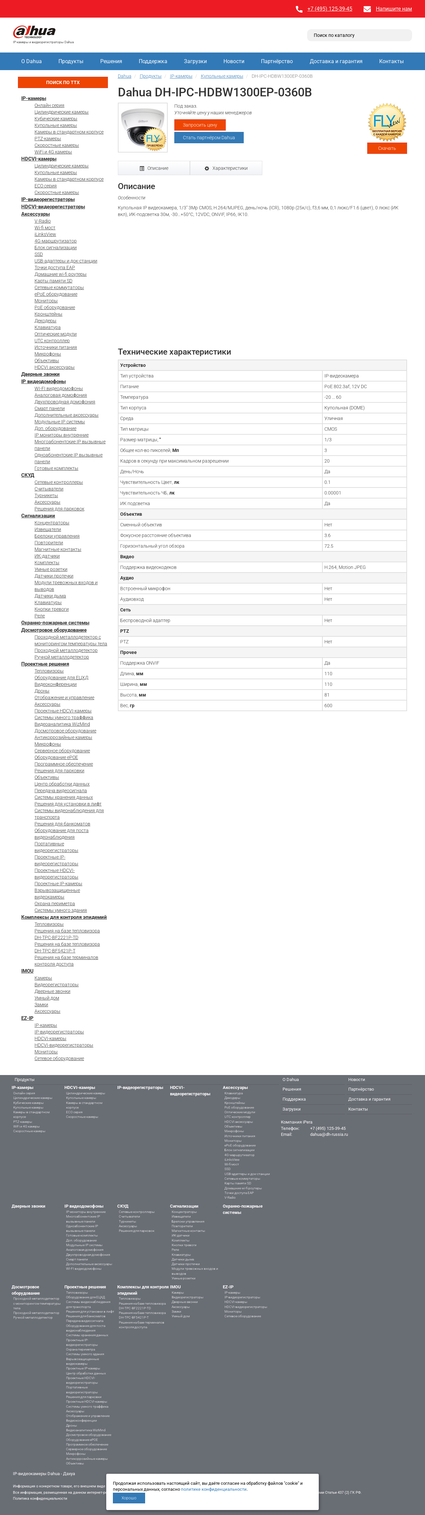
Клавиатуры (48, 602)
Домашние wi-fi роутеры (61, 274)
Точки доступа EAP (55, 267)
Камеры (43, 978)
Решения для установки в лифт (68, 804)
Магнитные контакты (58, 549)
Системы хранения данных (64, 797)
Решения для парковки (59, 770)
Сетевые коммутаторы (59, 287)
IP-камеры (33, 98)
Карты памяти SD (53, 280)
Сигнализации (38, 516)
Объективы (47, 360)
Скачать (387, 148)
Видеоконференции (56, 684)
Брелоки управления (57, 536)
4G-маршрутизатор (56, 241)
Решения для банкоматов (62, 823)
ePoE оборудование (56, 294)
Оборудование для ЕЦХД (61, 677)
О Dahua (31, 61)
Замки (41, 1004)
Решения (111, 61)
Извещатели (48, 529)
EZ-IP (27, 1018)
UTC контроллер (52, 340)
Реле (40, 615)
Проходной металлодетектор (66, 650)
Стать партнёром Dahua (209, 137)
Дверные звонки (40, 374)
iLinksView (45, 234)
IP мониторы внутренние (62, 435)
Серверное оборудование (62, 750)
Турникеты (46, 495)
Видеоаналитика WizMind (62, 724)
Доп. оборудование (55, 428)
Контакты (391, 61)
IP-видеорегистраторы (48, 199)
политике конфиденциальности (214, 1489)
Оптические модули (56, 334)
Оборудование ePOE (56, 757)
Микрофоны (48, 354)
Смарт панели (50, 408)
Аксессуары (35, 214)
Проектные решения (45, 664)
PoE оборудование (55, 307)
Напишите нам (394, 9)
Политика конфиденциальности (40, 1498)
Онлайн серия (49, 105)
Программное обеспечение (64, 764)
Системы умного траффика (64, 717)
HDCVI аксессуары (55, 367)
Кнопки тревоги (52, 609)
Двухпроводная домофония (65, 401)
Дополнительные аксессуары (67, 415)
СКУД (27, 475)
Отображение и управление (64, 697)
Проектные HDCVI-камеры (63, 710)
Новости (233, 61)
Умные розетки (51, 569)
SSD (39, 254)
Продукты (70, 61)
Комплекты (47, 562)
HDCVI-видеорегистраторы (53, 207)
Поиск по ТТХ (63, 82)
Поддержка (153, 61)
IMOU (27, 971)
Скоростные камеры (57, 145)
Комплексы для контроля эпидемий (64, 917)
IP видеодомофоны (43, 381)
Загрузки (195, 61)
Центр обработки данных (62, 784)
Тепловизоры (49, 671)
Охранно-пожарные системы (55, 623)
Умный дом (47, 998)
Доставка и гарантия (336, 61)
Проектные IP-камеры (58, 883)
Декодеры (45, 320)
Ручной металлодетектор (62, 657)
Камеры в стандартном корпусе (69, 132)
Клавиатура (48, 327)
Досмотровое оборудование (54, 630)
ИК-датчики (47, 556)
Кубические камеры (56, 118)
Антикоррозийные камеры (63, 737)
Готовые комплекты (56, 468)
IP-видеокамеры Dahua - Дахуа (44, 1473)
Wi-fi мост (45, 227)
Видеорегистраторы (57, 984)
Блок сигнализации (56, 247)
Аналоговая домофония (61, 395)
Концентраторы (52, 522)
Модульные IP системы (60, 421)
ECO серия (46, 185)
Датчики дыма (50, 595)
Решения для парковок (59, 508)
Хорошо (129, 1498)
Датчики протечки (54, 576)
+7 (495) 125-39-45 (329, 9)
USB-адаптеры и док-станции (66, 261)
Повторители (49, 542)
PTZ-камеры (48, 138)
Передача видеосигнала (61, 790)
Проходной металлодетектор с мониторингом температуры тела (37, 1303)
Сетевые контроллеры (59, 482)
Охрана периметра (55, 903)
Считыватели (49, 488)
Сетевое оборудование (59, 1058)
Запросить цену (200, 125)
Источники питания (56, 347)
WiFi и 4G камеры (53, 152)
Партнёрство (277, 61)
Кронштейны (48, 314)
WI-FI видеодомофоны (59, 388)
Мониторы (46, 300)
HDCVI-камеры (38, 159)
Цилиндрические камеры (62, 112)
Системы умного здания (61, 910)
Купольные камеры (56, 125)
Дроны (42, 691)
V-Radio (43, 221)
